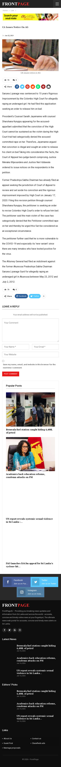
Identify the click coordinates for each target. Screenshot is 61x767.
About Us (8, 738)
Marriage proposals (12, 748)
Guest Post (8, 743)
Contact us (36, 738)
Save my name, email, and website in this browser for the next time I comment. (29, 366)
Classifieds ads (38, 743)
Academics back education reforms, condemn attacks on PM (36, 659)
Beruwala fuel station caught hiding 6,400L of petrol (36, 647)
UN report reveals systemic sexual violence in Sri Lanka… (35, 672)
